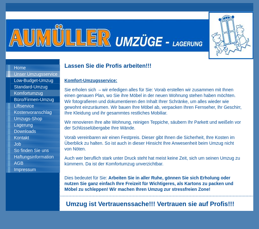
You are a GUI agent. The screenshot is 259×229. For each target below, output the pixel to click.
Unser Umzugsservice (35, 74)
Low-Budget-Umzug (33, 80)
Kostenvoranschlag (33, 112)
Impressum (25, 169)
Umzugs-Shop (28, 118)
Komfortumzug (28, 93)
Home (20, 67)
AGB (18, 163)
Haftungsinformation (34, 156)
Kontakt (21, 137)
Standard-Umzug (31, 86)
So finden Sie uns (31, 150)
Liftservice (24, 105)
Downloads (25, 131)
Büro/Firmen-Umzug (34, 99)
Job (17, 144)
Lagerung (23, 125)
